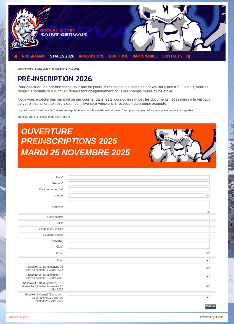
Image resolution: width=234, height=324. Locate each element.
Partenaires (145, 56)
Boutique (118, 56)
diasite (219, 317)
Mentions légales (18, 317)
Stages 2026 (62, 56)
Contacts (172, 56)
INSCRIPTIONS (91, 56)
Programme (33, 56)
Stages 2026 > (43, 69)
